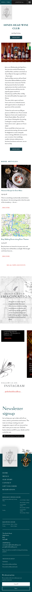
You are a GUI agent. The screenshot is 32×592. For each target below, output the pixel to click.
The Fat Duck (5, 561)
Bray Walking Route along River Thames (15, 239)
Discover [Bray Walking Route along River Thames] (5, 256)
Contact (6, 483)
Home (5, 473)
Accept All (16, 584)
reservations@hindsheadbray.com (11, 545)
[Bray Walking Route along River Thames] (16, 225)
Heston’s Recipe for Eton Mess (11, 191)
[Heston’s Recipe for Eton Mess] (16, 176)
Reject (16, 588)
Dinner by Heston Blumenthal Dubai (9, 564)
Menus (5, 476)
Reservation (8, 490)
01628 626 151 (19, 2)
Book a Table (5, 2)
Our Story (7, 479)
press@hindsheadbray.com (9, 547)
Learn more (9, 580)
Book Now (16, 37)
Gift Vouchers (9, 486)
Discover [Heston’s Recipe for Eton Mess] (5, 207)
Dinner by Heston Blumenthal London (9, 566)
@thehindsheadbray (13, 391)
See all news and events (16, 265)
